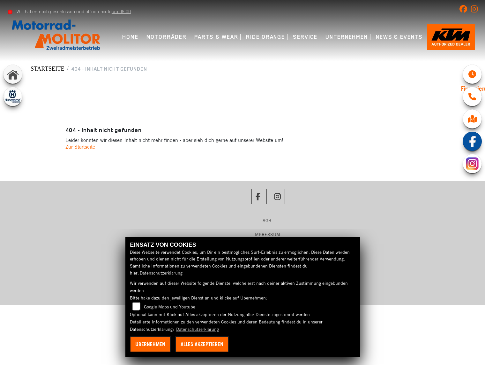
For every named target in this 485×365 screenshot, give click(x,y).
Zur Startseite (80, 147)
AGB (267, 220)
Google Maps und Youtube (169, 307)
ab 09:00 (121, 11)
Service (305, 37)
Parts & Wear (216, 37)
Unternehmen (346, 37)
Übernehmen (150, 344)
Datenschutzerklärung (161, 273)
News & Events (399, 37)
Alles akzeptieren (202, 344)
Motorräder (166, 37)
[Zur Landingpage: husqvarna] (12, 96)
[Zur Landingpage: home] (12, 74)
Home (130, 37)
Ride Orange (265, 37)
